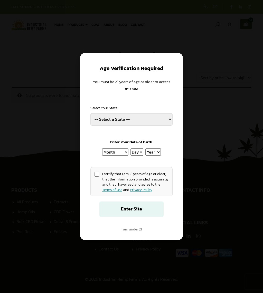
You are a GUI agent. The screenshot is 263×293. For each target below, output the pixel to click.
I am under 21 (131, 229)
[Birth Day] (136, 152)
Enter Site (131, 209)
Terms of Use (112, 189)
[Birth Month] (115, 152)
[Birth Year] (153, 152)
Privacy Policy (141, 189)
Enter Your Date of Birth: (131, 142)
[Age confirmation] (97, 174)
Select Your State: (104, 108)
